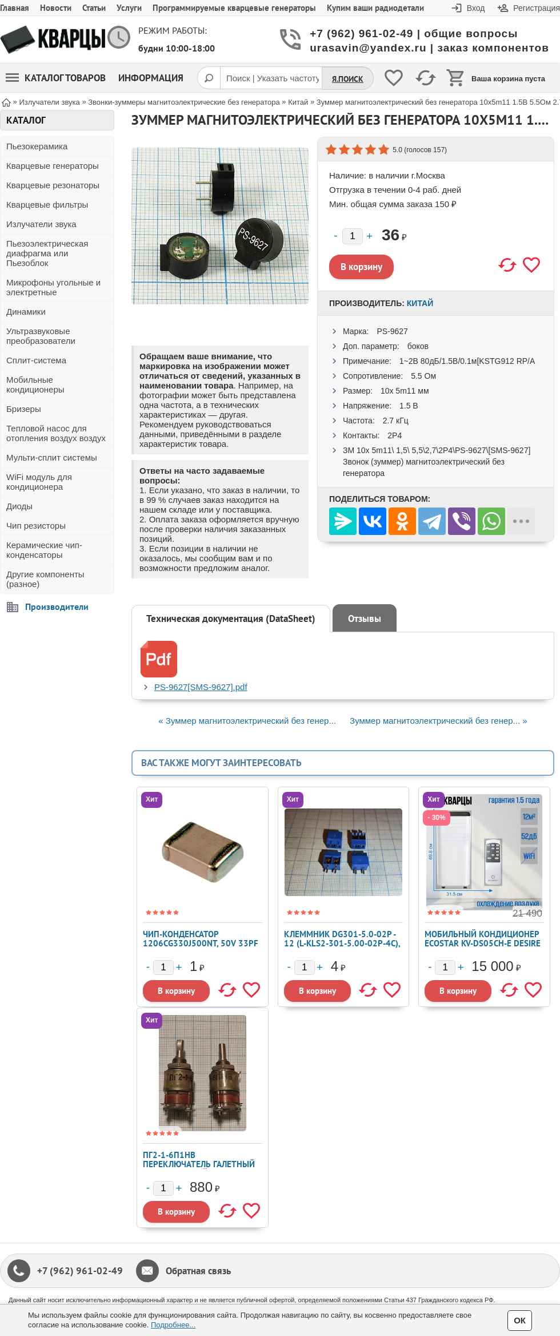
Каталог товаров (56, 78)
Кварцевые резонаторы (52, 185)
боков (418, 346)
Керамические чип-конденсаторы (44, 550)
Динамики (26, 311)
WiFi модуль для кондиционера (39, 481)
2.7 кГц (396, 420)
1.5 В (408, 405)
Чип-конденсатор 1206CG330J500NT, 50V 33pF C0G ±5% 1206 (200, 943)
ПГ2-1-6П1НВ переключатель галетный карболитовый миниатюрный (199, 1168)
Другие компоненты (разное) (45, 579)
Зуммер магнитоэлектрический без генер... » (438, 721)
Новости (55, 7)
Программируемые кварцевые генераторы (234, 7)
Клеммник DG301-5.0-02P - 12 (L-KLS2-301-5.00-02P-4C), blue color (342, 943)
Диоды (19, 506)
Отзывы (364, 618)
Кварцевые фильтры (47, 204)
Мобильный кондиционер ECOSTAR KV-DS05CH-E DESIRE (483, 939)
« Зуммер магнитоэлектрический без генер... (247, 721)
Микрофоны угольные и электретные (53, 287)
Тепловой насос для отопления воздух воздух (56, 433)
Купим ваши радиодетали (375, 7)
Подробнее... (173, 1325)
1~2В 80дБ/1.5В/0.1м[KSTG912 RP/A (467, 361)
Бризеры (23, 409)
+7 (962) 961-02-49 (80, 1270)
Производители (57, 606)
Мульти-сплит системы (51, 457)
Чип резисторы (36, 525)
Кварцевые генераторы (52, 166)
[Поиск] (208, 77)
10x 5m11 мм (405, 390)
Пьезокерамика (36, 146)
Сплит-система (36, 360)
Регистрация (536, 8)
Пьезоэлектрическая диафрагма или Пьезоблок (47, 253)
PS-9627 (392, 331)
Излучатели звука (41, 224)
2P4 (394, 435)
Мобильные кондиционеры (35, 384)
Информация (150, 78)
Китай (420, 303)
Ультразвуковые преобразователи (40, 336)
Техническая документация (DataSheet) (230, 618)
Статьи (94, 7)
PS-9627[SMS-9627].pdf (200, 687)
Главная (14, 7)
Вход (476, 8)
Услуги (129, 7)
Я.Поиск (347, 79)
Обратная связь (198, 1270)
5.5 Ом (423, 375)
